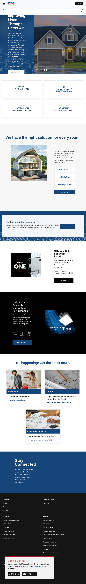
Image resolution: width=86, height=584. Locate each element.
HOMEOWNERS (13, 391)
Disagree (28, 574)
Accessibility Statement (50, 545)
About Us (6, 503)
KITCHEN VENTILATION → (65, 176)
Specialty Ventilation (9, 535)
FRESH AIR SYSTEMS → (64, 184)
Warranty (46, 524)
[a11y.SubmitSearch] (80, 11)
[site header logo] (11, 3)
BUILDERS (50, 391)
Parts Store (46, 503)
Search (68, 227)
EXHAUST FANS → (64, 169)
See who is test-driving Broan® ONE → (41, 440)
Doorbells (6, 527)
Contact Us (46, 549)
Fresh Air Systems (8, 531)
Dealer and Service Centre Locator (53, 535)
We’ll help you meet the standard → (59, 402)
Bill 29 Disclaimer (48, 527)
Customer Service (48, 520)
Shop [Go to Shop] (79, 3)
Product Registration (49, 531)
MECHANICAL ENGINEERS (37, 431)
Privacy (5, 510)
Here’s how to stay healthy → (18, 400)
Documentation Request (50, 553)
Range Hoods (7, 524)
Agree (12, 574)
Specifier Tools (47, 538)
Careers (5, 507)
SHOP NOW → (65, 192)
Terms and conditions (49, 542)
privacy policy (36, 566)
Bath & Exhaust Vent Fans (11, 520)
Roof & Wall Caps (8, 538)
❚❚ (45, 70)
